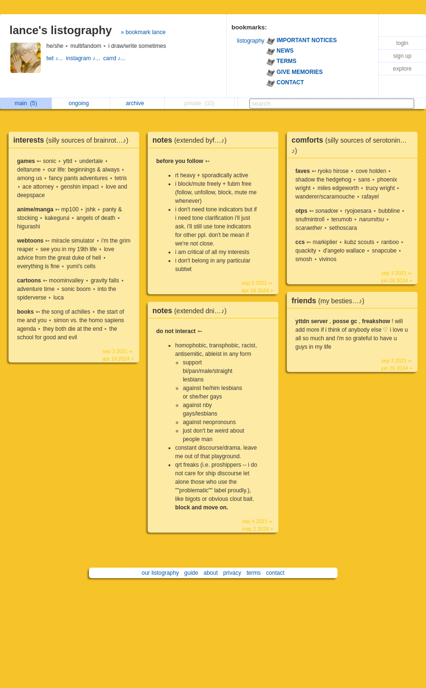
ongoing (81, 103)
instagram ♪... (84, 58)
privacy (232, 573)
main (26, 103)
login (402, 43)
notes (191, 140)
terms (254, 573)
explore (402, 68)
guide (191, 573)
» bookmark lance (143, 32)
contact (275, 573)
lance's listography (60, 30)
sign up (402, 56)
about (211, 573)
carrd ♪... (115, 58)
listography (251, 40)
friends (330, 301)
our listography (160, 573)
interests (73, 140)
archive (137, 103)
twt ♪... (56, 58)
